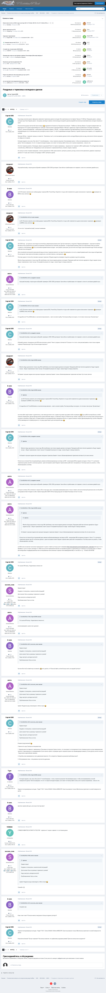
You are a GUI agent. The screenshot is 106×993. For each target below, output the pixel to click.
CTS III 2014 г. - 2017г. (24, 43)
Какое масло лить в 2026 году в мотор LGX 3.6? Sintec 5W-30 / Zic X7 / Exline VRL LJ (26, 22)
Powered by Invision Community (53, 990)
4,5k (10, 287)
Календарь (19, 8)
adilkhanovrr (10, 82)
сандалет (9, 164)
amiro (10, 273)
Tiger (9, 770)
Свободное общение (20, 56)
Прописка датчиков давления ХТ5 (12, 61)
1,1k (10, 129)
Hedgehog (9, 31)
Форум (4, 9)
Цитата (23, 157)
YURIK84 (9, 826)
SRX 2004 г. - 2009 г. (24, 82)
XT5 (19, 24)
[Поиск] (84, 8)
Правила (11, 8)
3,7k (10, 202)
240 (9, 840)
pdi (7, 69)
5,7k (10, 598)
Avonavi (89, 22)
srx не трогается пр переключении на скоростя (16, 80)
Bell (7, 56)
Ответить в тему (96, 101)
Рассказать (85, 94)
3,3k (10, 178)
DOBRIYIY (9, 50)
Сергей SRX (15, 93)
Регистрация (99, 3)
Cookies (63, 987)
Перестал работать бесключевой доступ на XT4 (16, 74)
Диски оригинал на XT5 (9, 29)
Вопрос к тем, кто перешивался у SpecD (14, 67)
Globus (88, 54)
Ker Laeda (89, 67)
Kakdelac (9, 24)
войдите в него (62, 957)
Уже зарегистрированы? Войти (83, 3)
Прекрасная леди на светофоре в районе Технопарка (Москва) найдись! (23, 55)
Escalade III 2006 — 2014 (27, 37)
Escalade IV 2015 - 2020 (23, 50)
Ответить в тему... (16, 964)
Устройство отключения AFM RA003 (13, 48)
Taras (88, 29)
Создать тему (82, 101)
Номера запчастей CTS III (12, 42)
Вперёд (12, 108)
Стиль (47, 987)
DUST (88, 42)
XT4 (18, 75)
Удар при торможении (9, 35)
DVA (8, 63)
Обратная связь (29, 8)
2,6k (10, 784)
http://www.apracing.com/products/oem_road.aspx (80, 546)
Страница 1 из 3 (24, 108)
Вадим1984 (9, 37)
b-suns (9, 188)
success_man (9, 584)
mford (88, 61)
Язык (42, 987)
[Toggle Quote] (20, 216)
